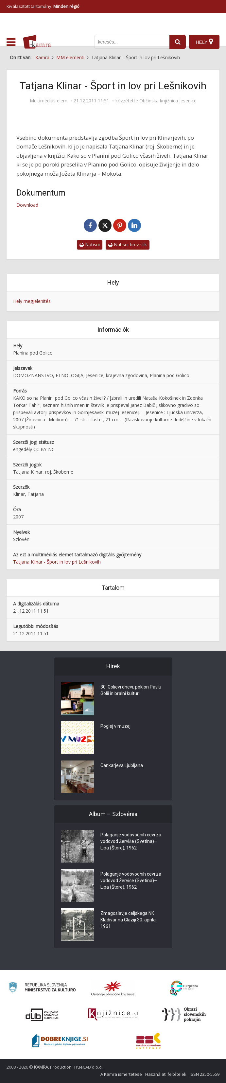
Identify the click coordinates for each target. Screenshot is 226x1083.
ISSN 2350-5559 (204, 1074)
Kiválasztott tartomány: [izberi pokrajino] (43, 6)
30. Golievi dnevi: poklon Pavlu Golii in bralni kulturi (130, 690)
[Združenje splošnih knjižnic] (148, 1041)
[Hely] (204, 42)
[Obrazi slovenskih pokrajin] (184, 1014)
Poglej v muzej (115, 726)
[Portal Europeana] (184, 988)
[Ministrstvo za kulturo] (42, 988)
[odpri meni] (11, 42)
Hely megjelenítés (32, 301)
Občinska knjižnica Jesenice (168, 101)
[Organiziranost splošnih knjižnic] (113, 988)
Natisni (89, 244)
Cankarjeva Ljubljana (121, 765)
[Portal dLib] (42, 1014)
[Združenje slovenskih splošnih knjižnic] (113, 1014)
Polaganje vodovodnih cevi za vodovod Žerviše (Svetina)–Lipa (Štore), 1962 (130, 841)
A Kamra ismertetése (121, 1074)
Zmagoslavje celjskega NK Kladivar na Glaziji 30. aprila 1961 (128, 920)
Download (27, 205)
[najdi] (177, 42)
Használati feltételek (165, 1074)
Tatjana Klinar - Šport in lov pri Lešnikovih (57, 562)
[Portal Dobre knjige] (60, 1040)
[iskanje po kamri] (131, 42)
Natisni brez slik (127, 244)
